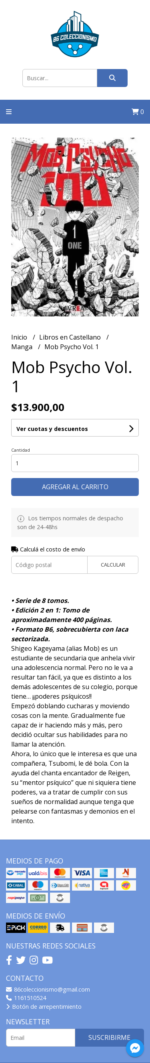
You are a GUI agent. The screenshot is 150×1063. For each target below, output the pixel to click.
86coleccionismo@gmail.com (48, 989)
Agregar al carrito (75, 486)
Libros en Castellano (70, 337)
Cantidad (20, 450)
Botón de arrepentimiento (44, 1006)
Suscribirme (109, 1037)
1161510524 (26, 998)
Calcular (113, 564)
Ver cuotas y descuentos (52, 429)
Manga (22, 346)
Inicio (20, 337)
